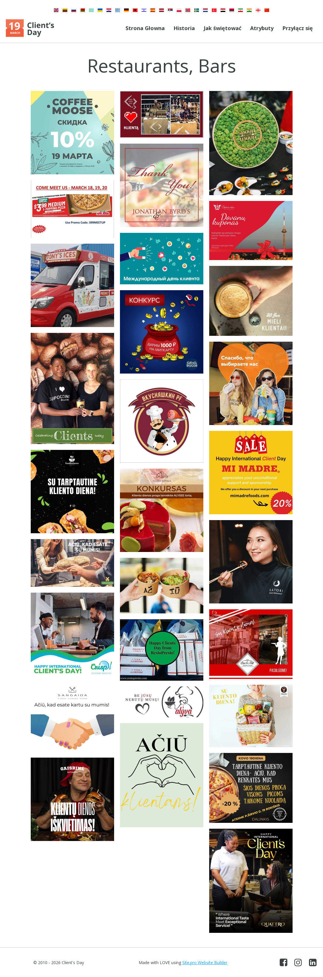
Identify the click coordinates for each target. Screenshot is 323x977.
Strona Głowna (145, 28)
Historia (184, 28)
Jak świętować (222, 28)
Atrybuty (262, 28)
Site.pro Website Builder (204, 962)
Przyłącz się (297, 28)
